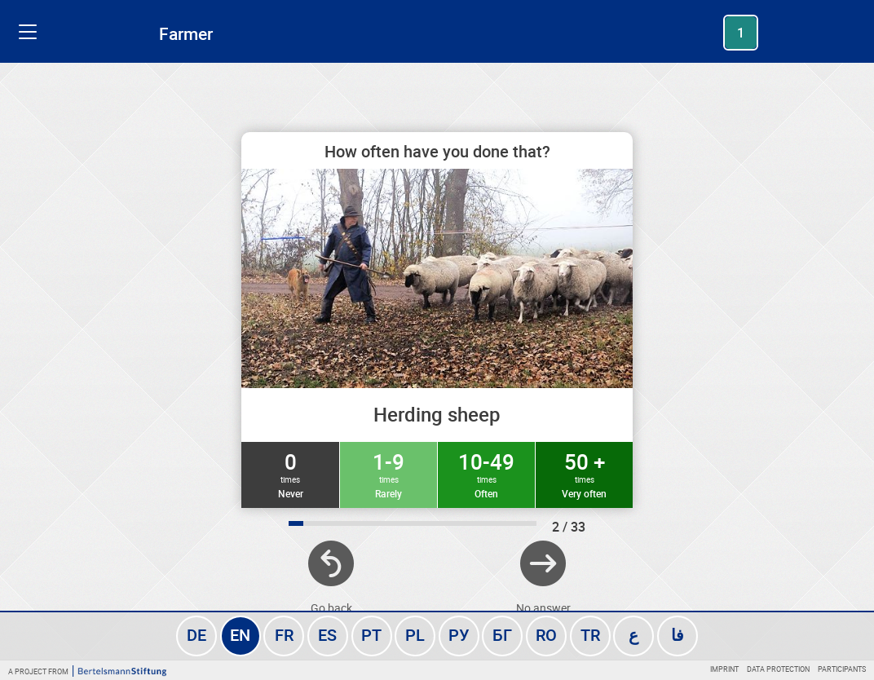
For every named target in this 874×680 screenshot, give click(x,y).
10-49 (486, 474)
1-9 (388, 474)
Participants (842, 669)
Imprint (724, 669)
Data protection (778, 669)
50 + (584, 474)
